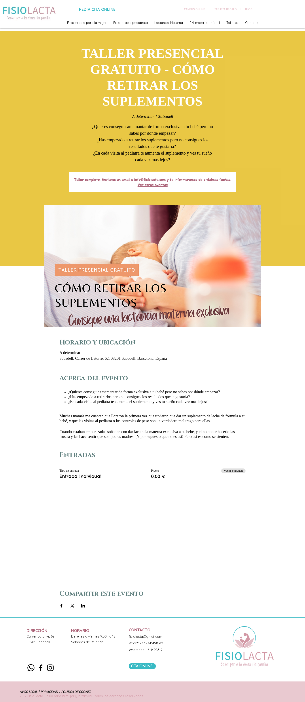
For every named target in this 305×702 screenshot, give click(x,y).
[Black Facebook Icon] (40, 667)
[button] (87, 23)
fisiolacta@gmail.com (145, 636)
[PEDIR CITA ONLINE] (98, 9)
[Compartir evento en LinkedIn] (83, 605)
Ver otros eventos (153, 184)
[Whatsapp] (31, 667)
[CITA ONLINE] (142, 666)
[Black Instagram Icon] (50, 667)
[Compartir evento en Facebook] (61, 605)
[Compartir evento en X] (72, 605)
